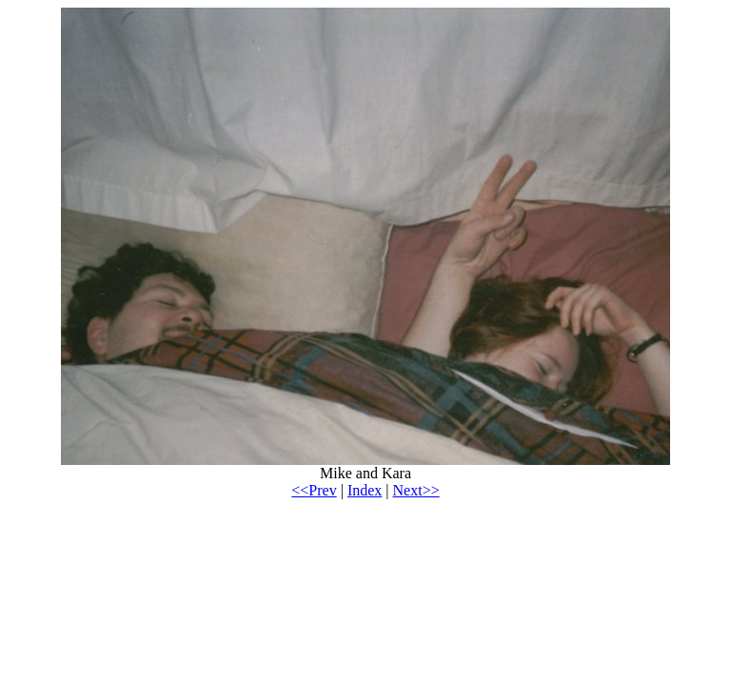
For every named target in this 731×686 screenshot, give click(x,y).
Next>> (416, 490)
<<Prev (313, 490)
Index (364, 490)
